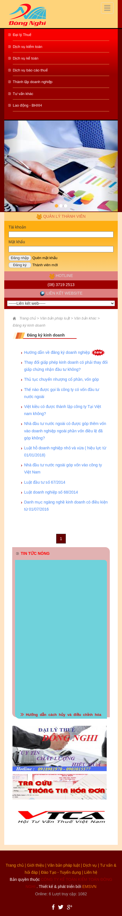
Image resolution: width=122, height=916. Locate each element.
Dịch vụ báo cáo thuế (30, 70)
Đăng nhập (20, 258)
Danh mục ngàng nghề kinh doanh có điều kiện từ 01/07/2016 (66, 505)
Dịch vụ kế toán (25, 58)
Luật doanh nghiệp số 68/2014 (51, 492)
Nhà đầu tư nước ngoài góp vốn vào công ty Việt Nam (63, 468)
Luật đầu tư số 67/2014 (44, 482)
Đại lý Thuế (22, 35)
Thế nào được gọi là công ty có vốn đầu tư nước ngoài (61, 393)
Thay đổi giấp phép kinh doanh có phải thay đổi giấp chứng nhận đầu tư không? (66, 366)
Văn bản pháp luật (63, 865)
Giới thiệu (35, 865)
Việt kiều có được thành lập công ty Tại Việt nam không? (62, 410)
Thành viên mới (45, 265)
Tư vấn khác (23, 94)
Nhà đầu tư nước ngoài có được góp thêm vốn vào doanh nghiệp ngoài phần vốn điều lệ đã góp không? (65, 430)
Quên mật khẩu (44, 258)
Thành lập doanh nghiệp (32, 82)
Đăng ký (20, 265)
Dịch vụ (90, 865)
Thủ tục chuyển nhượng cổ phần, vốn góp (61, 379)
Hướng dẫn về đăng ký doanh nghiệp (57, 352)
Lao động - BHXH (27, 105)
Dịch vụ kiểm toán (27, 47)
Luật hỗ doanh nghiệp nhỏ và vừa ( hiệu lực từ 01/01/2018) (65, 451)
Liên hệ (90, 872)
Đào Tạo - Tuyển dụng (61, 872)
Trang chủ (27, 318)
